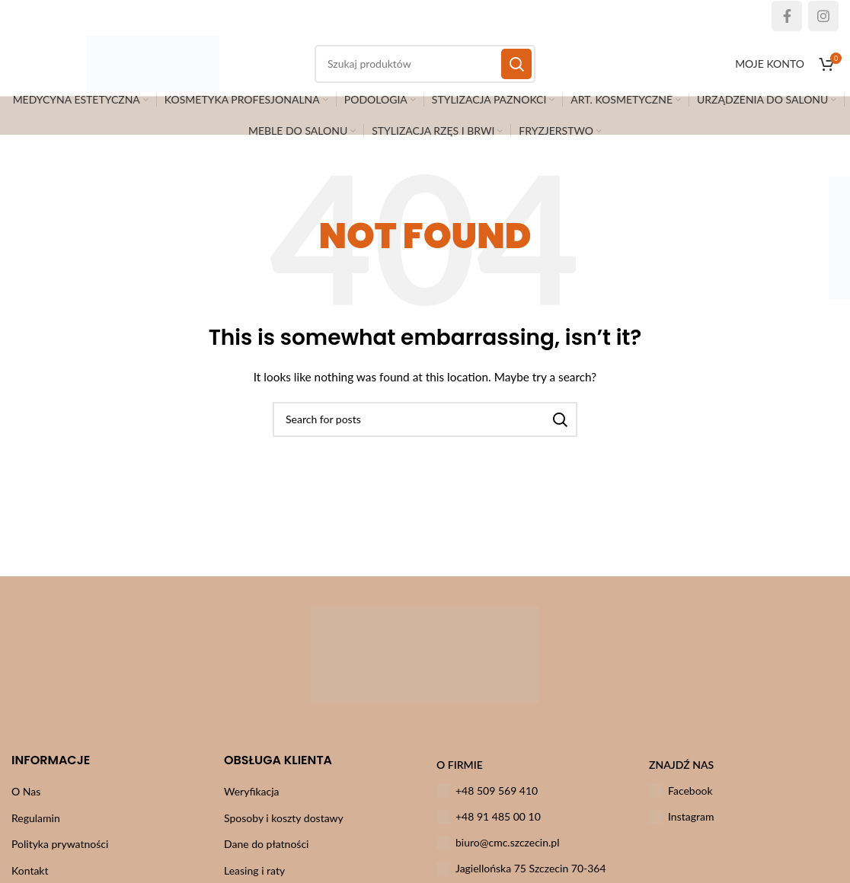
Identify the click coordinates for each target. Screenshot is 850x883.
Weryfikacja (252, 803)
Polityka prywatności (59, 856)
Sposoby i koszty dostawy (284, 830)
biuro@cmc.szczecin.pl (498, 855)
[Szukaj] (425, 431)
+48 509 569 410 (487, 803)
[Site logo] (167, 68)
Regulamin (35, 830)
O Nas (25, 803)
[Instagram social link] (823, 16)
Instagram (681, 829)
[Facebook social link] (787, 16)
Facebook (681, 803)
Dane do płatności (266, 856)
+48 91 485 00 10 (488, 829)
